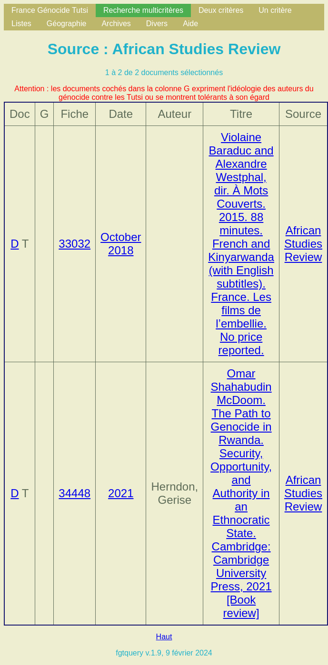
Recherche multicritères (143, 10)
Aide (190, 23)
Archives (115, 23)
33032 (74, 243)
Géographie (67, 23)
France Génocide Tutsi (49, 10)
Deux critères (221, 10)
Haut (164, 637)
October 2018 (120, 244)
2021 (120, 493)
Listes (21, 23)
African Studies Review (303, 243)
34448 (74, 493)
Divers (157, 23)
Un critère (274, 10)
